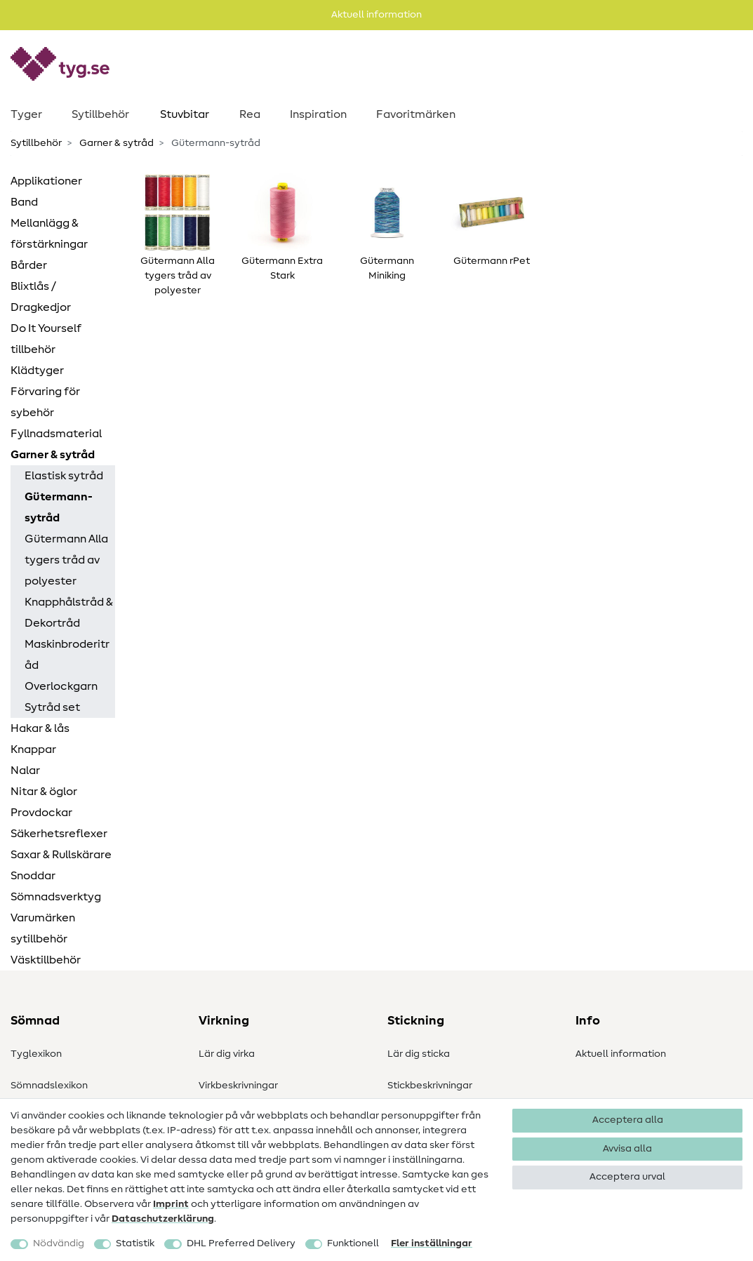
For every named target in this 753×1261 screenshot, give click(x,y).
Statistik (135, 1243)
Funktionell (353, 1243)
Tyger (26, 114)
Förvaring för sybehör (45, 402)
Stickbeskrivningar (429, 1085)
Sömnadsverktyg (56, 896)
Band (24, 202)
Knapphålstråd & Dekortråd (69, 612)
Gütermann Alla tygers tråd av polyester (66, 560)
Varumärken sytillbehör (43, 928)
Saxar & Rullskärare (61, 854)
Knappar (33, 749)
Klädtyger (37, 370)
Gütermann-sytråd (59, 507)
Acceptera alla (627, 1120)
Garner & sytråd (115, 143)
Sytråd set (52, 707)
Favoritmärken (415, 114)
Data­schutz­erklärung (163, 1219)
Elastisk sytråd (64, 475)
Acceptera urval (627, 1177)
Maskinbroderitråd (67, 655)
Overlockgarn (61, 686)
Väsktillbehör (46, 960)
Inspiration (318, 114)
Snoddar (33, 875)
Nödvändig (58, 1243)
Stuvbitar (184, 114)
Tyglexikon (36, 1054)
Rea (249, 114)
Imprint (171, 1204)
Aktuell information (620, 1054)
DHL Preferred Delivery (241, 1243)
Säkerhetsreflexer (59, 833)
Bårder (29, 265)
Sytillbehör (100, 114)
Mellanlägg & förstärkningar (49, 234)
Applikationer (46, 181)
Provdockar (41, 812)
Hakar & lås (40, 728)
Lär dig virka (227, 1054)
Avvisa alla (627, 1149)
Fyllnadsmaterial (56, 433)
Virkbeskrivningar (238, 1085)
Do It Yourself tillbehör (46, 339)
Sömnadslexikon (49, 1085)
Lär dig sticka (418, 1054)
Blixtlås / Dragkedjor (41, 297)
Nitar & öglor (44, 791)
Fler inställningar (431, 1243)
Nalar (25, 770)
